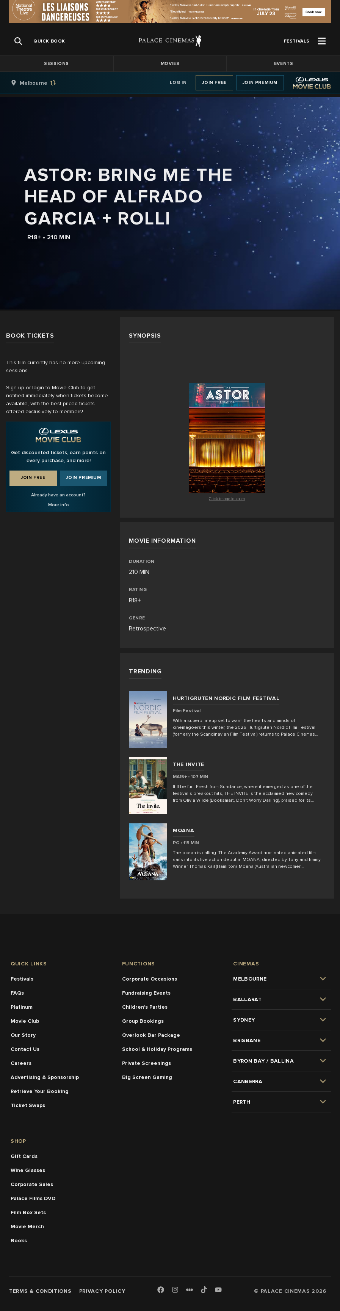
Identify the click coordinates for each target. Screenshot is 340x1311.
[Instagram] (175, 1290)
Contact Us (25, 1049)
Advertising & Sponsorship (45, 1077)
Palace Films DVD (33, 1198)
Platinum (22, 1007)
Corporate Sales (32, 1184)
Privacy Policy (102, 1291)
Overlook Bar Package (151, 1035)
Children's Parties (145, 1007)
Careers (21, 1063)
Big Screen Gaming (147, 1077)
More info (58, 505)
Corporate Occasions (149, 979)
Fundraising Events (146, 993)
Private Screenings (146, 1063)
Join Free (214, 82)
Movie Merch (27, 1226)
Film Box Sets (28, 1212)
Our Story (23, 1035)
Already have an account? (58, 495)
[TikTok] (204, 1289)
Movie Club (25, 1021)
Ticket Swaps (28, 1105)
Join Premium (260, 82)
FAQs (17, 993)
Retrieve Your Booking (40, 1091)
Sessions (56, 63)
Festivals (22, 979)
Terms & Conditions (40, 1291)
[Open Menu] (322, 41)
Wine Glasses (28, 1170)
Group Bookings (143, 1021)
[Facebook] (160, 1290)
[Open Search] (18, 41)
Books (19, 1240)
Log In (178, 82)
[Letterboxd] (189, 1289)
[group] (41, 83)
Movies (170, 63)
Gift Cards (24, 1156)
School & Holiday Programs (157, 1049)
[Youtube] (218, 1290)
